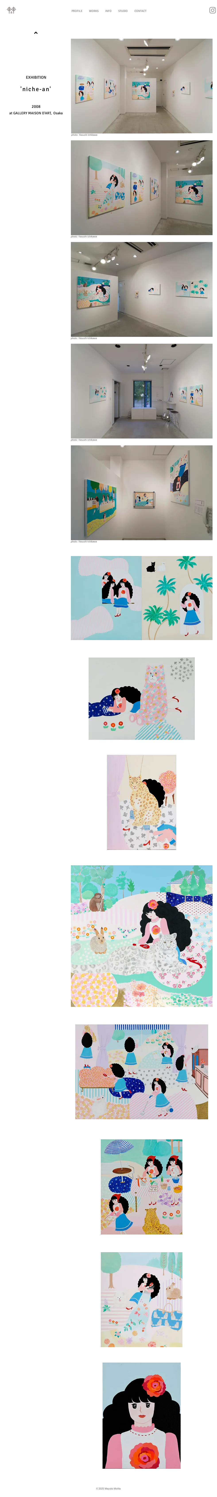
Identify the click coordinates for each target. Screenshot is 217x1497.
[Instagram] (212, 10)
